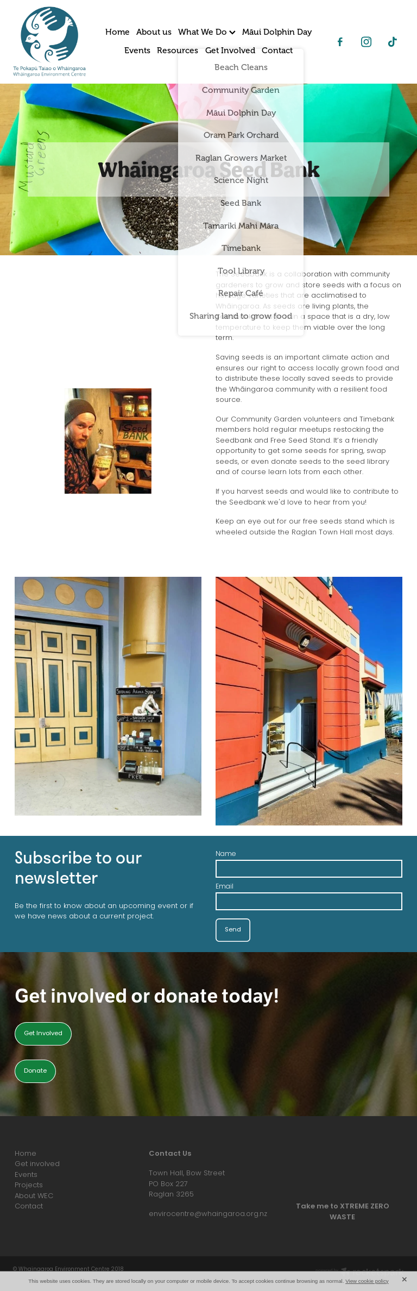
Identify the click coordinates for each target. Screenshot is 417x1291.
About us (154, 32)
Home (117, 32)
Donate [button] (35, 1071)
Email (224, 887)
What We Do (207, 32)
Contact (277, 50)
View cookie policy (367, 1281)
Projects (29, 1185)
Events (137, 50)
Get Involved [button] (43, 1034)
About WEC (34, 1196)
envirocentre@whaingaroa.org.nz (208, 1214)
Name (226, 854)
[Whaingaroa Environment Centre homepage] (52, 42)
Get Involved (230, 50)
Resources (177, 50)
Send (233, 930)
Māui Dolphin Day (277, 32)
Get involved (37, 1164)
